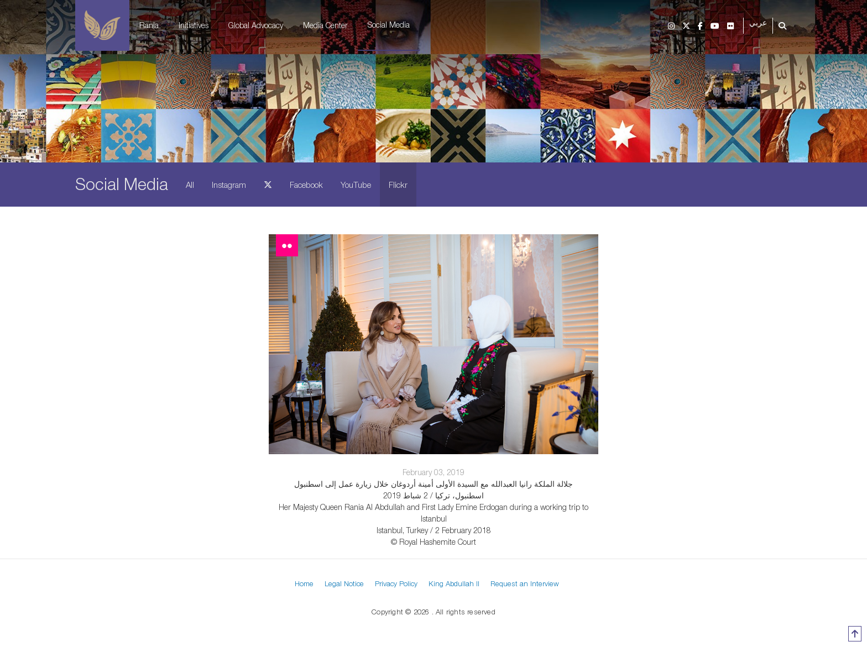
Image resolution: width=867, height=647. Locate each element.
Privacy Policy (396, 583)
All (190, 185)
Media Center (325, 25)
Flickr (398, 185)
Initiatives (193, 25)
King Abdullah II (454, 583)
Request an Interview (524, 583)
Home (304, 583)
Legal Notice (344, 583)
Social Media (389, 24)
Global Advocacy (255, 25)
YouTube (356, 185)
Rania (149, 25)
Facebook (306, 185)
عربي (758, 23)
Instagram (229, 185)
